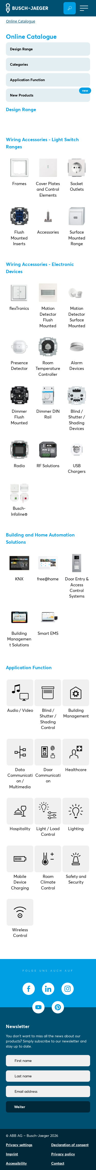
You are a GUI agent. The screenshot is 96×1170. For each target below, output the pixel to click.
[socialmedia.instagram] (67, 989)
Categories (19, 64)
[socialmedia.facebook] (29, 989)
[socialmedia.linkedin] (48, 989)
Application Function (27, 80)
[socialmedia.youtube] (38, 1007)
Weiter (19, 1107)
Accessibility (16, 1163)
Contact (57, 1163)
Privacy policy (63, 1154)
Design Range (21, 49)
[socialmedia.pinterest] (58, 1007)
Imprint (12, 1154)
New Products (50, 93)
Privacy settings (19, 1145)
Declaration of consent (70, 1145)
